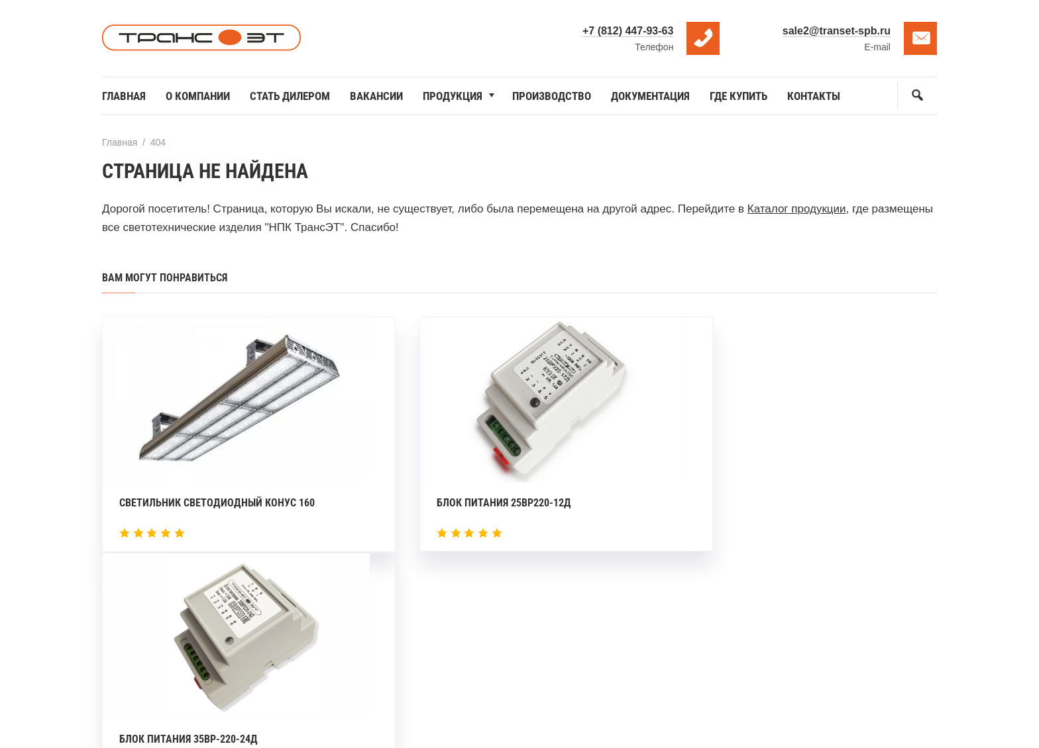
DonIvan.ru (549, 715)
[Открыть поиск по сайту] (917, 94)
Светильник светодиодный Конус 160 (217, 498)
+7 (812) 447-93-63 (627, 30)
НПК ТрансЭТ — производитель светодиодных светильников (201, 38)
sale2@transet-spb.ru (837, 30)
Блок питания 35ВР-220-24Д (761, 498)
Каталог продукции (796, 209)
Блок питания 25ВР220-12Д (473, 498)
